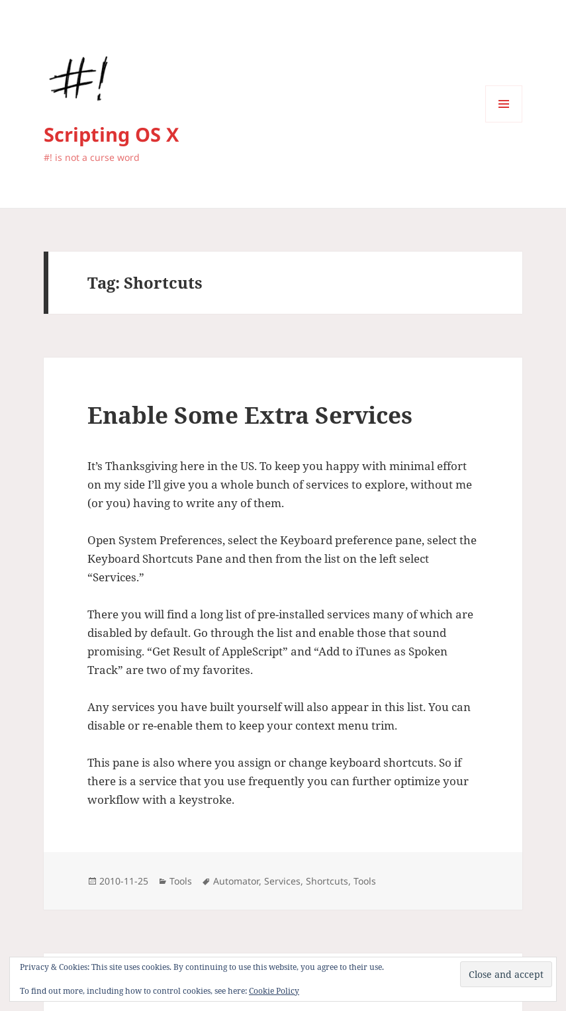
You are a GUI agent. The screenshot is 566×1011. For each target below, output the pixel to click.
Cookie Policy (274, 990)
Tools (180, 881)
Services (282, 881)
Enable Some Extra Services (249, 414)
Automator (236, 881)
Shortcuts (327, 881)
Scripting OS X (111, 134)
